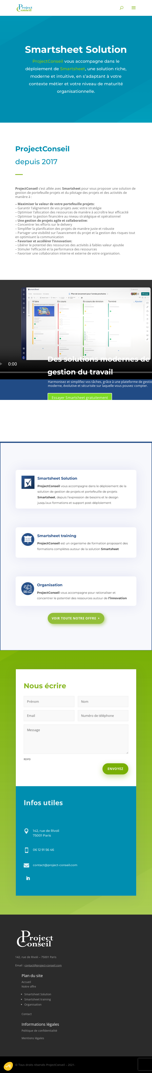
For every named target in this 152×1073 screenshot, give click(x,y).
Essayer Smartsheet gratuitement (80, 397)
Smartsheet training (37, 999)
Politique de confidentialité (39, 1030)
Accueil (26, 982)
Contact (27, 1014)
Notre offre (29, 986)
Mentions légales (33, 1038)
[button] (8, 1066)
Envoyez (112, 770)
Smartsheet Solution (37, 994)
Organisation (33, 1004)
